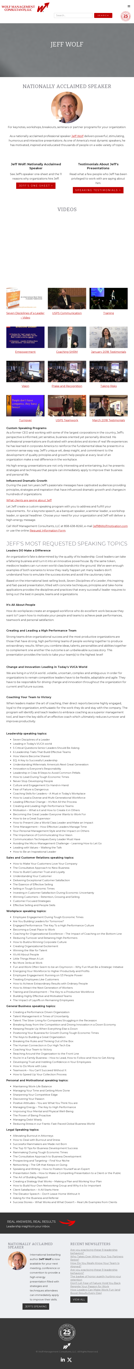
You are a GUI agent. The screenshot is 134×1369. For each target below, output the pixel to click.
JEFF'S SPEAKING (36, 1306)
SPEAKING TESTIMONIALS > (98, 190)
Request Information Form (48, 530)
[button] (129, 6)
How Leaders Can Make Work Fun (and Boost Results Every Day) (95, 1291)
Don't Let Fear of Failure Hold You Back (95, 1283)
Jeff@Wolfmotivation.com (110, 526)
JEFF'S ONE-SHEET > (36, 185)
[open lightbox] (25, 305)
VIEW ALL (79, 1299)
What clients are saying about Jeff (29, 500)
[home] (25, 7)
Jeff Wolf (78, 136)
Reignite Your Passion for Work (89, 1286)
